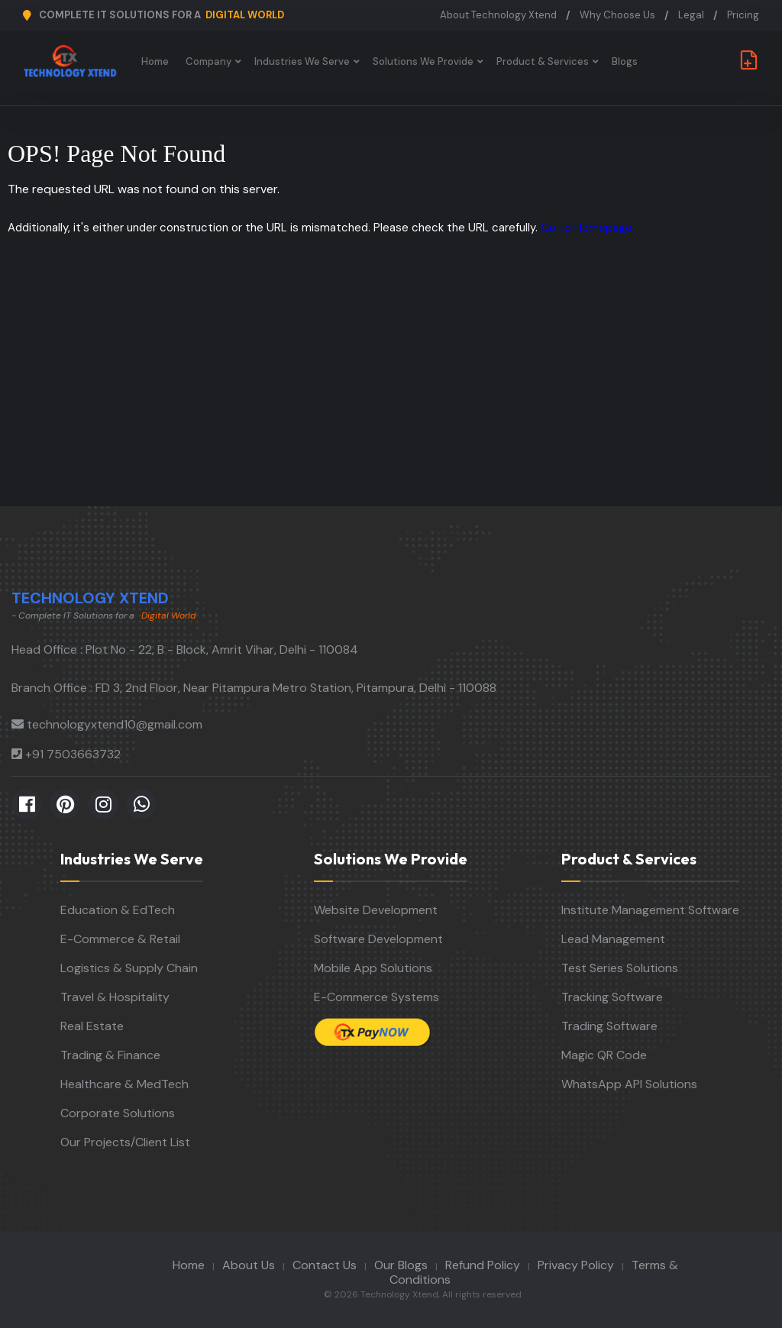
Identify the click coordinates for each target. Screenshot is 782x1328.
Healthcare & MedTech (124, 1084)
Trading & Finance (110, 1055)
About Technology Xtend (498, 14)
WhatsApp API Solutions (629, 1084)
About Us (248, 1265)
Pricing (743, 14)
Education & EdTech (117, 910)
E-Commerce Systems (376, 997)
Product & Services (543, 61)
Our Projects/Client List (125, 1142)
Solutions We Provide (423, 61)
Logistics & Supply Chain (129, 968)
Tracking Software (612, 997)
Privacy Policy (576, 1265)
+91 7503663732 (73, 754)
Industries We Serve (303, 61)
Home (156, 61)
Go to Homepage (586, 227)
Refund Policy (482, 1265)
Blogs (625, 61)
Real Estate (92, 1026)
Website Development (376, 910)
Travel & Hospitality (115, 997)
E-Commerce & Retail (120, 939)
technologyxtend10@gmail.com (114, 724)
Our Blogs (401, 1265)
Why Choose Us (617, 14)
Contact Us (324, 1265)
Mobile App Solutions (373, 968)
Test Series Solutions (619, 968)
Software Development (378, 939)
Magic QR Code (604, 1055)
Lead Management (613, 939)
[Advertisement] (391, 392)
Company (209, 61)
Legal (691, 14)
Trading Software (609, 1026)
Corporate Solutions (117, 1113)
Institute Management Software (650, 910)
